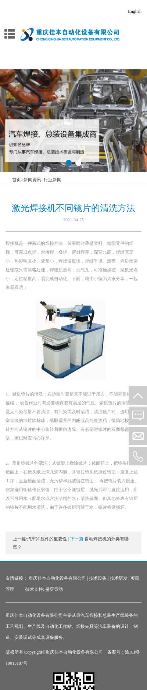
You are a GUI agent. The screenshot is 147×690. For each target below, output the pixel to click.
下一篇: (77, 538)
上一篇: (20, 538)
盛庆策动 (54, 589)
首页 (18, 179)
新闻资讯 (32, 179)
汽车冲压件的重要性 (47, 538)
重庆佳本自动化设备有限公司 (57, 578)
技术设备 (98, 578)
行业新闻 (52, 179)
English (134, 11)
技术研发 (119, 578)
